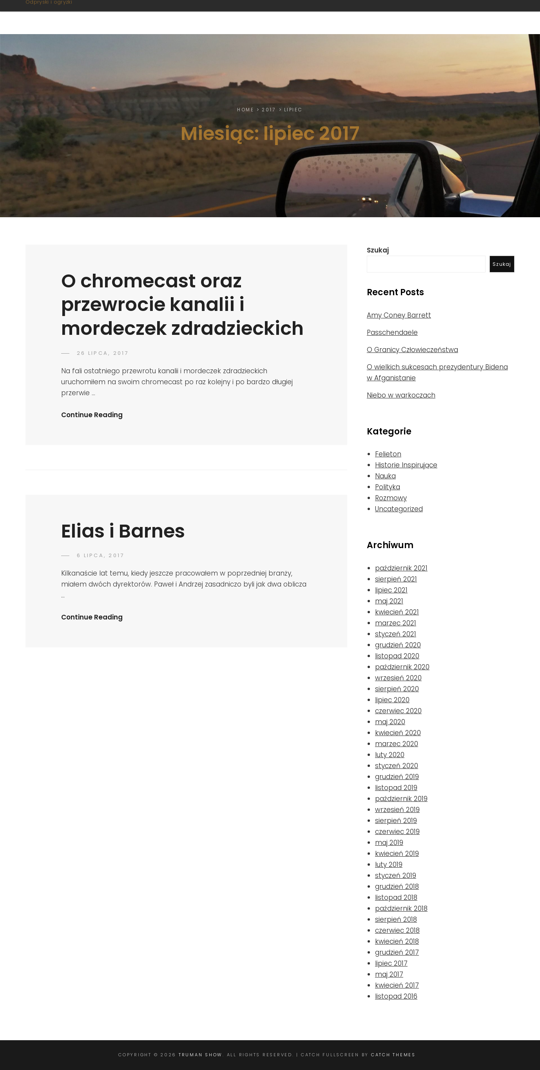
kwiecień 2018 (397, 941)
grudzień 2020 (398, 645)
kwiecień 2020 (398, 733)
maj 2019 (389, 842)
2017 (269, 109)
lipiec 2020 (392, 700)
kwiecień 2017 (397, 985)
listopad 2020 (397, 656)
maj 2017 (389, 974)
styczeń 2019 (395, 875)
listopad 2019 (396, 787)
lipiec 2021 (391, 590)
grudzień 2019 (397, 776)
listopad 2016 (396, 996)
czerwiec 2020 (398, 711)
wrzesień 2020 (398, 678)
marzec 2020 (396, 743)
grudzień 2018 (397, 886)
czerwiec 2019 (397, 831)
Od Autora (473, 17)
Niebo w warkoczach (401, 395)
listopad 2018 (396, 897)
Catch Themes (393, 1055)
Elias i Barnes (123, 531)
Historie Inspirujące (406, 465)
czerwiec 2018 (397, 930)
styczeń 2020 (396, 765)
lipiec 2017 (391, 963)
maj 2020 (390, 722)
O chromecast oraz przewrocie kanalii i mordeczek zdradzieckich (182, 305)
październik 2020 (402, 667)
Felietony (292, 17)
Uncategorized (399, 509)
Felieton (388, 454)
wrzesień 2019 (397, 809)
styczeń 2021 (395, 634)
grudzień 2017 (397, 952)
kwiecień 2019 (397, 853)
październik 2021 (401, 568)
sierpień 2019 (396, 820)
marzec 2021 (395, 623)
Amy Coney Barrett (399, 315)
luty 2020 (389, 754)
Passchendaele (392, 332)
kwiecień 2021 (397, 612)
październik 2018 (401, 908)
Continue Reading (92, 415)
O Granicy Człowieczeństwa (412, 349)
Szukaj (378, 250)
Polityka (387, 487)
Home (245, 109)
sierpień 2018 (396, 919)
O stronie (236, 17)
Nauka (385, 476)
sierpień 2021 (396, 579)
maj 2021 (389, 601)
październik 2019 (401, 798)
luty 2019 (388, 864)
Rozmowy (391, 498)
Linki (424, 17)
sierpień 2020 (397, 689)
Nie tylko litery (365, 17)
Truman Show (71, 12)
